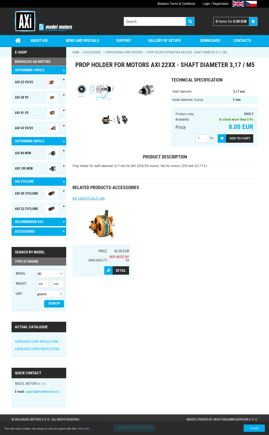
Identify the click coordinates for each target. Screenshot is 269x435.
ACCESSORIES (92, 52)
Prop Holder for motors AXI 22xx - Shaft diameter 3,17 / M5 (187, 52)
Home (18, 40)
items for (231, 21)
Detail (121, 271)
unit (19, 294)
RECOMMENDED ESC (29, 222)
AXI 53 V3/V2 (36, 128)
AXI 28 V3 (36, 97)
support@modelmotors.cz (42, 392)
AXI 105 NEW (36, 168)
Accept (254, 428)
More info (83, 428)
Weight (21, 284)
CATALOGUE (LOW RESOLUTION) (36, 342)
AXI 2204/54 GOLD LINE (89, 198)
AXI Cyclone (24, 181)
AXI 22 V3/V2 (36, 82)
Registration (220, 4)
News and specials (82, 40)
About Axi (39, 40)
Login (206, 4)
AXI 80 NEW (36, 153)
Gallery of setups (164, 40)
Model (21, 274)
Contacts (242, 40)
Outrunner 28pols (29, 141)
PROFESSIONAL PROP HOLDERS (124, 52)
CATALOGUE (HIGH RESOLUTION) (37, 349)
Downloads (210, 40)
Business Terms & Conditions (176, 4)
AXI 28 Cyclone (36, 193)
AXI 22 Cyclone (36, 209)
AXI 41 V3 (36, 113)
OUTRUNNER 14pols (29, 70)
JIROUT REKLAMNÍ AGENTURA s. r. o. (235, 419)
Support (123, 40)
